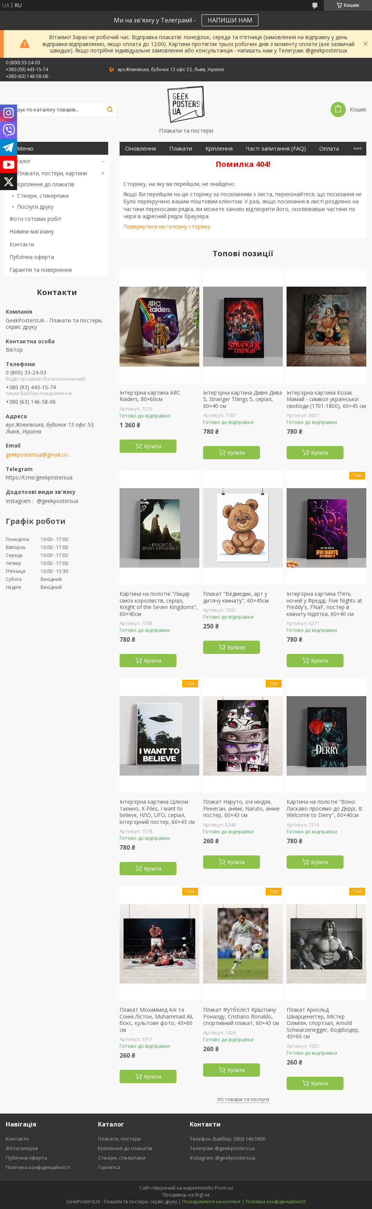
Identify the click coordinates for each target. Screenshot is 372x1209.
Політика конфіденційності (38, 1167)
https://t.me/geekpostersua (39, 477)
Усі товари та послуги (243, 1099)
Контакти (21, 244)
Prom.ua (224, 1188)
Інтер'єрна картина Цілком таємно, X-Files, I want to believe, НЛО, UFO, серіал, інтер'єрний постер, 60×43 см (157, 811)
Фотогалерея (22, 1148)
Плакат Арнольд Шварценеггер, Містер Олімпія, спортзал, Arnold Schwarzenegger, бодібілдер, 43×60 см (323, 1023)
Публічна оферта (31, 256)
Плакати (180, 148)
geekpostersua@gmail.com (39, 454)
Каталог (20, 161)
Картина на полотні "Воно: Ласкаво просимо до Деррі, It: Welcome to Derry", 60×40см (325, 808)
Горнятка (109, 1167)
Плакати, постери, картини (52, 173)
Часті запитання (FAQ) (276, 148)
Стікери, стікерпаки (121, 1157)
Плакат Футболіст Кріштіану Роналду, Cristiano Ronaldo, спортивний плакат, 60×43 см (241, 1016)
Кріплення (219, 148)
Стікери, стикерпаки (43, 195)
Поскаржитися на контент (211, 1201)
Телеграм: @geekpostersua (222, 1148)
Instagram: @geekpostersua (222, 1157)
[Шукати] (109, 109)
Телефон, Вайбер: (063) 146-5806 (227, 1138)
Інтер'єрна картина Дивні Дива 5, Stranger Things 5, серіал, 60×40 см (242, 399)
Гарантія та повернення (40, 269)
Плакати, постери (119, 1138)
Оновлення (140, 148)
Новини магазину (31, 231)
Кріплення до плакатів (45, 184)
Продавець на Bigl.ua (186, 1195)
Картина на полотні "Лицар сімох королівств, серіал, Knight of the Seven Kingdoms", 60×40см (159, 603)
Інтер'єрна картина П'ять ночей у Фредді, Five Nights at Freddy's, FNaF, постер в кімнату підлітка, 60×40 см (324, 603)
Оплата (329, 148)
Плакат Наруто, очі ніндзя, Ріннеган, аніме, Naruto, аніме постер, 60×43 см (241, 808)
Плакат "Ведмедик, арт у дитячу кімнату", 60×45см (236, 597)
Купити (152, 446)
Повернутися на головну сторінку (166, 226)
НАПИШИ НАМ (230, 20)
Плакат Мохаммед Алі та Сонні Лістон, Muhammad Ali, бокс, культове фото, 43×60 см (157, 1019)
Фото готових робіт (35, 218)
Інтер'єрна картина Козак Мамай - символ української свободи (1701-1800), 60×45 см (326, 399)
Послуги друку (35, 206)
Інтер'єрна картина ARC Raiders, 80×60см (150, 396)
